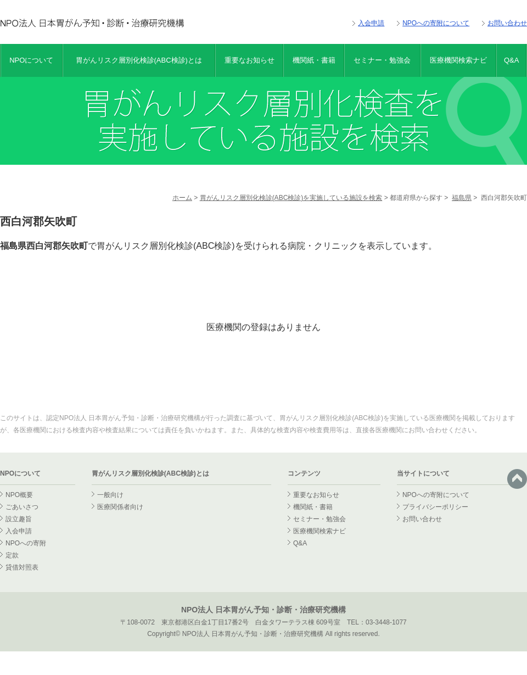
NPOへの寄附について (435, 23)
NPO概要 (19, 495)
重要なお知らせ (249, 60)
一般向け (110, 495)
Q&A (511, 60)
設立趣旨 (18, 519)
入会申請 (371, 23)
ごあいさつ (21, 507)
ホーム (182, 198)
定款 (12, 555)
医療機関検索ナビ (458, 60)
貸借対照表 (21, 567)
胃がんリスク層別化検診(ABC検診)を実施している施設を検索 (291, 198)
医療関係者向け (120, 507)
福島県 (462, 198)
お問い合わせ (507, 23)
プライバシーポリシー (435, 507)
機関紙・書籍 (314, 60)
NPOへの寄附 (25, 543)
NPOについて (31, 60)
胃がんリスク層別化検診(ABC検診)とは (139, 60)
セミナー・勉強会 (382, 60)
